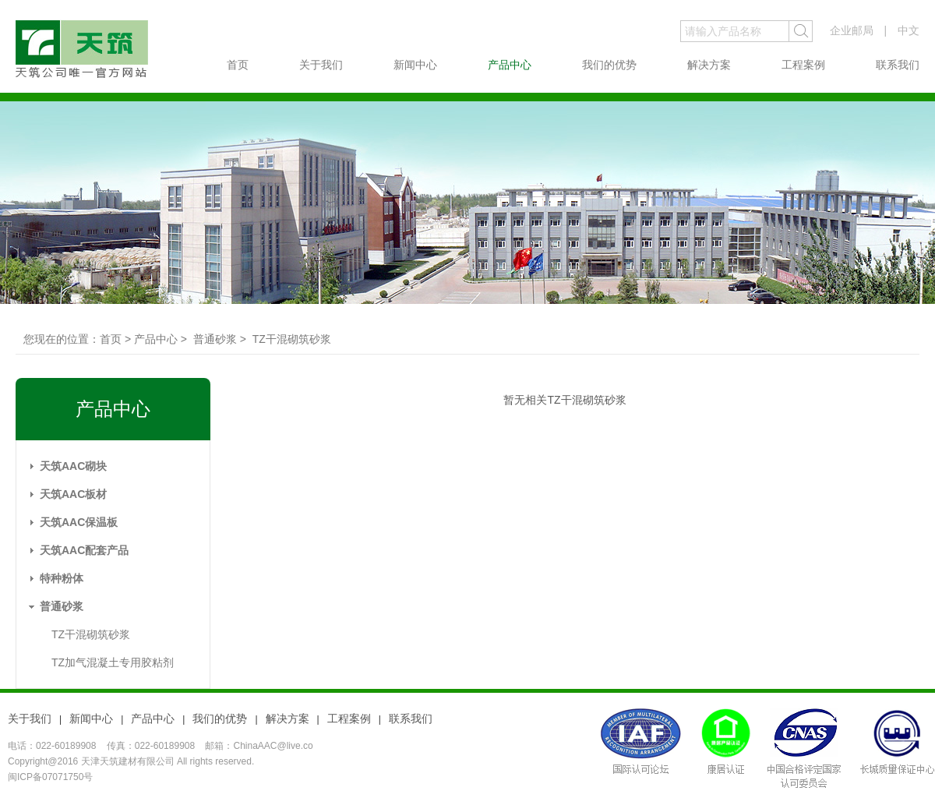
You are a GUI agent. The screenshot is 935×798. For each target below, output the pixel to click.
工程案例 (803, 64)
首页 (238, 64)
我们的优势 (609, 64)
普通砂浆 (61, 606)
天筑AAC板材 (73, 494)
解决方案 (709, 64)
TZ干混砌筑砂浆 (90, 634)
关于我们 (321, 64)
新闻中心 (415, 64)
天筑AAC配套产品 (84, 550)
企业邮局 (851, 30)
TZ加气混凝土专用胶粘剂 (112, 662)
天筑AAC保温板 (79, 522)
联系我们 (897, 64)
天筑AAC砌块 (73, 466)
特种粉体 (61, 578)
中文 (908, 30)
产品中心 (509, 64)
